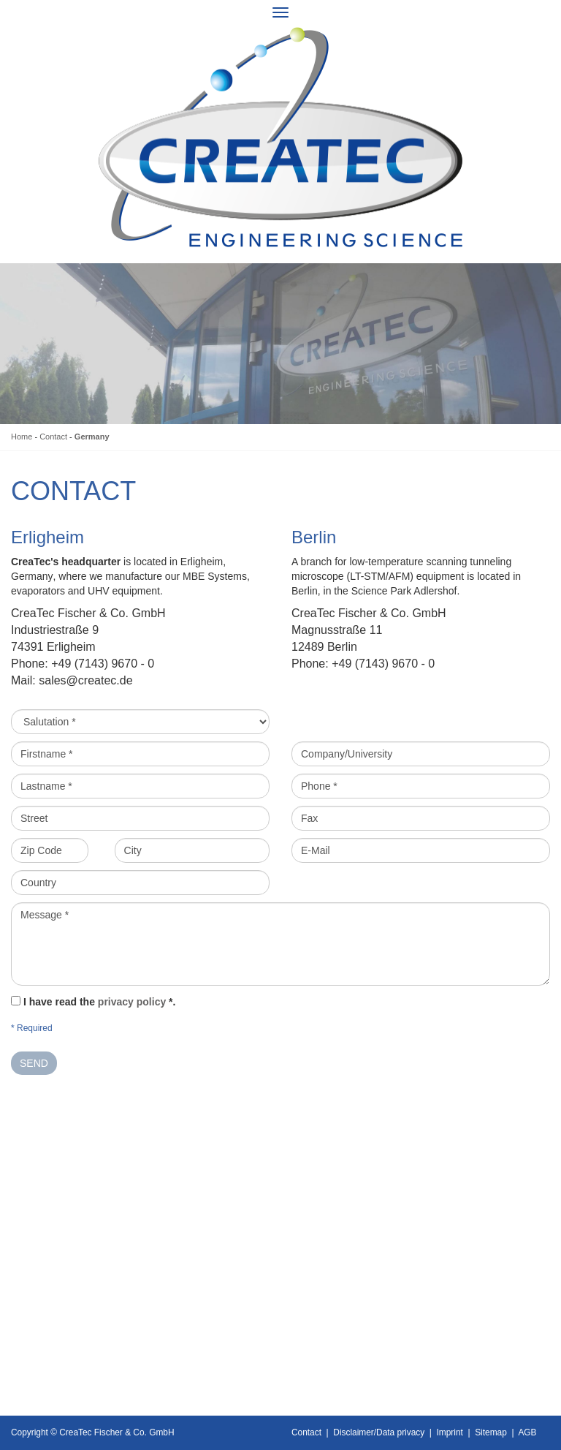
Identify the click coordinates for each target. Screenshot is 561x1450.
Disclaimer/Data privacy (378, 1432)
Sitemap (491, 1432)
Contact (53, 436)
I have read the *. (99, 1002)
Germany (92, 436)
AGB (527, 1432)
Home (21, 436)
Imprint (450, 1432)
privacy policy (132, 1002)
